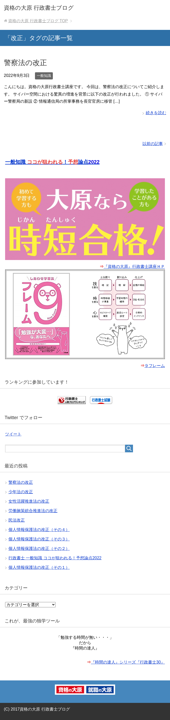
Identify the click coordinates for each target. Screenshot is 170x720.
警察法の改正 (25, 63)
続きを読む (156, 113)
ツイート (13, 434)
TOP (38, 21)
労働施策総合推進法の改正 (32, 511)
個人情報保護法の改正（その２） (39, 548)
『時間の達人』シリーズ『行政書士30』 (128, 662)
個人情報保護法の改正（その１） (39, 567)
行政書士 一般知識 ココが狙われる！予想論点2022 (54, 558)
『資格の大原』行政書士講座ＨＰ (134, 266)
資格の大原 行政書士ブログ (39, 8)
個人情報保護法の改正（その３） (39, 539)
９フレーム (154, 365)
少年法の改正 (20, 492)
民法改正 (16, 520)
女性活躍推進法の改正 (28, 501)
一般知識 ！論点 (52, 162)
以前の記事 (152, 143)
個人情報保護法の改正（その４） (39, 529)
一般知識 (44, 76)
